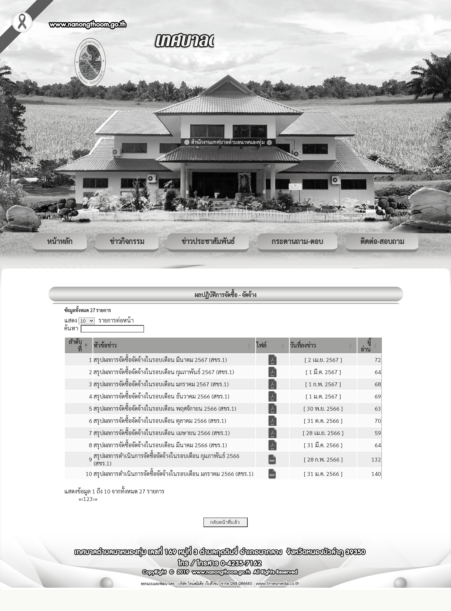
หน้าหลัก (59, 241)
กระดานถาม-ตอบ (297, 241)
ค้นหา (71, 328)
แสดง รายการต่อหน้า (99, 320)
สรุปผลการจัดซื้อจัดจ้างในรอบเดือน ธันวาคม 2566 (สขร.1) (161, 396)
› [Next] (94, 498)
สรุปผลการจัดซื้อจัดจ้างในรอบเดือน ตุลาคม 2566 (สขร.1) (160, 420)
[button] (105, 345)
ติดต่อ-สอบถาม (382, 241)
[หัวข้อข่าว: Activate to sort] (174, 345)
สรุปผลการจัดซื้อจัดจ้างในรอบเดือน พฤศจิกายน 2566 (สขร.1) (165, 408)
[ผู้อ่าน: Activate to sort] (369, 345)
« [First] (80, 498)
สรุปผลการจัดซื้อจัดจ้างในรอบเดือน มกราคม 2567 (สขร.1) (161, 384)
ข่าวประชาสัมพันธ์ (207, 241)
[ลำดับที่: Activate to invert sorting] (78, 345)
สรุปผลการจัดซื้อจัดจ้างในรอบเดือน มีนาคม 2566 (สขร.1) (160, 445)
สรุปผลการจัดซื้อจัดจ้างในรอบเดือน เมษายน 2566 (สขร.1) (162, 432)
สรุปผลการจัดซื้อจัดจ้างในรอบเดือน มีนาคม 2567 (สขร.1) (160, 359)
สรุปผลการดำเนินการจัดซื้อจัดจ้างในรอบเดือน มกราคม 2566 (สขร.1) (173, 473)
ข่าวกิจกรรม (127, 241)
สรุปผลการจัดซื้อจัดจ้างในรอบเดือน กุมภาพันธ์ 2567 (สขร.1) (164, 372)
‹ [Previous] (82, 498)
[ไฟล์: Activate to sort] (272, 345)
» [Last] (96, 498)
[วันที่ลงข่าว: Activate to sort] (323, 345)
